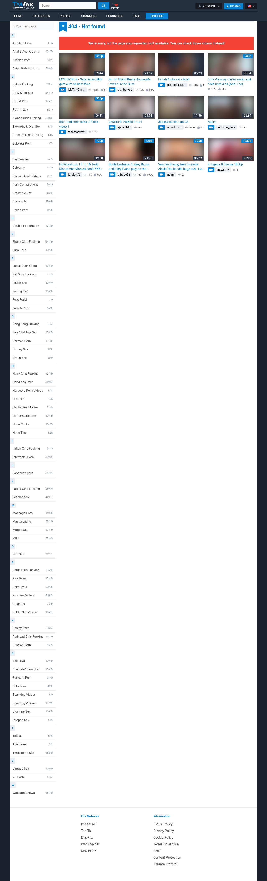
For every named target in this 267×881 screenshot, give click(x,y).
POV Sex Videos (33, 595)
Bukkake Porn (33, 143)
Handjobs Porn (33, 382)
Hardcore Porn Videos (33, 390)
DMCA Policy (163, 824)
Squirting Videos (33, 703)
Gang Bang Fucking (33, 324)
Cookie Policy (163, 838)
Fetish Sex (33, 283)
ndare (170, 174)
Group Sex (33, 358)
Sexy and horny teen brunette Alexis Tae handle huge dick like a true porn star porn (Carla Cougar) (180, 166)
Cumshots (33, 201)
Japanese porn (33, 473)
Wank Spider (90, 844)
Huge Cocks (33, 424)
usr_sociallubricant (176, 85)
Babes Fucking (33, 84)
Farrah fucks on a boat (173, 79)
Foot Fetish (33, 300)
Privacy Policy (163, 831)
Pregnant (33, 604)
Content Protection (167, 858)
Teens (33, 736)
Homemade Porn (33, 416)
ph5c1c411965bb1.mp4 (125, 122)
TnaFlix (86, 831)
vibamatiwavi (76, 132)
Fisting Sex (33, 291)
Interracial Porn (33, 457)
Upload (234, 6)
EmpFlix (87, 838)
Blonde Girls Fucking (33, 118)
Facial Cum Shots (33, 266)
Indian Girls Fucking (33, 448)
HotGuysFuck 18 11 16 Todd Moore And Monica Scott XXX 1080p (79, 166)
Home (18, 16)
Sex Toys (33, 661)
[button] (208, 6)
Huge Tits (33, 433)
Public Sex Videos (33, 612)
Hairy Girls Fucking (33, 374)
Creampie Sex (33, 193)
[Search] (103, 5)
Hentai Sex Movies (33, 407)
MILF (33, 538)
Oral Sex (33, 554)
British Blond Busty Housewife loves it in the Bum (130, 82)
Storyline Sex (33, 711)
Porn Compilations (33, 184)
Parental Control (165, 864)
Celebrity (33, 168)
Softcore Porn (33, 678)
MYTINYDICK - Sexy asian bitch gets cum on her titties (80, 82)
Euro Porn (33, 250)
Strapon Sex (33, 720)
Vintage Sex (33, 768)
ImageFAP (88, 824)
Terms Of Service (166, 844)
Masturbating (33, 521)
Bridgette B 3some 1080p (225, 164)
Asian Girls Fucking (33, 68)
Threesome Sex (33, 753)
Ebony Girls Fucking (33, 242)
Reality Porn (33, 628)
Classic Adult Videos (33, 176)
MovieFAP (88, 851)
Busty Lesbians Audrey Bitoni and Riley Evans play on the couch (129, 166)
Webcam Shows (33, 793)
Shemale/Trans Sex (33, 669)
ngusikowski (174, 127)
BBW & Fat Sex (33, 93)
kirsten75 (74, 174)
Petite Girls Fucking (33, 570)
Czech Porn (33, 210)
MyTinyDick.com (77, 89)
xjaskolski (124, 127)
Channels (88, 16)
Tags (136, 16)
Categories (41, 16)
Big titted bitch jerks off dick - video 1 (79, 124)
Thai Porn (33, 744)
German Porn (33, 341)
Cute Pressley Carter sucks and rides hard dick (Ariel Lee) (229, 82)
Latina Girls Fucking (33, 489)
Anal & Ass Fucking (33, 51)
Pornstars (114, 16)
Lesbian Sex (33, 497)
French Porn (33, 308)
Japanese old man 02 (173, 122)
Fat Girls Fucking (33, 274)
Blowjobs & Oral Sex (33, 126)
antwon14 (222, 169)
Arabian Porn (33, 60)
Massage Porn (33, 513)
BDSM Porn (33, 101)
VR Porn (33, 777)
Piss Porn (33, 578)
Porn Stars (33, 587)
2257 (157, 851)
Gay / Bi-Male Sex (33, 332)
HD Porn (33, 399)
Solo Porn (33, 686)
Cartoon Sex (33, 159)
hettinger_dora (225, 127)
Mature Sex (33, 530)
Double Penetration (33, 226)
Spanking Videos (33, 694)
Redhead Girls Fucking (33, 636)
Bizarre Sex (33, 110)
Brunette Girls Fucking (33, 135)
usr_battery (124, 89)
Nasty (212, 122)
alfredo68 (123, 174)
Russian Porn (33, 645)
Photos (65, 16)
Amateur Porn (33, 43)
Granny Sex (33, 349)
